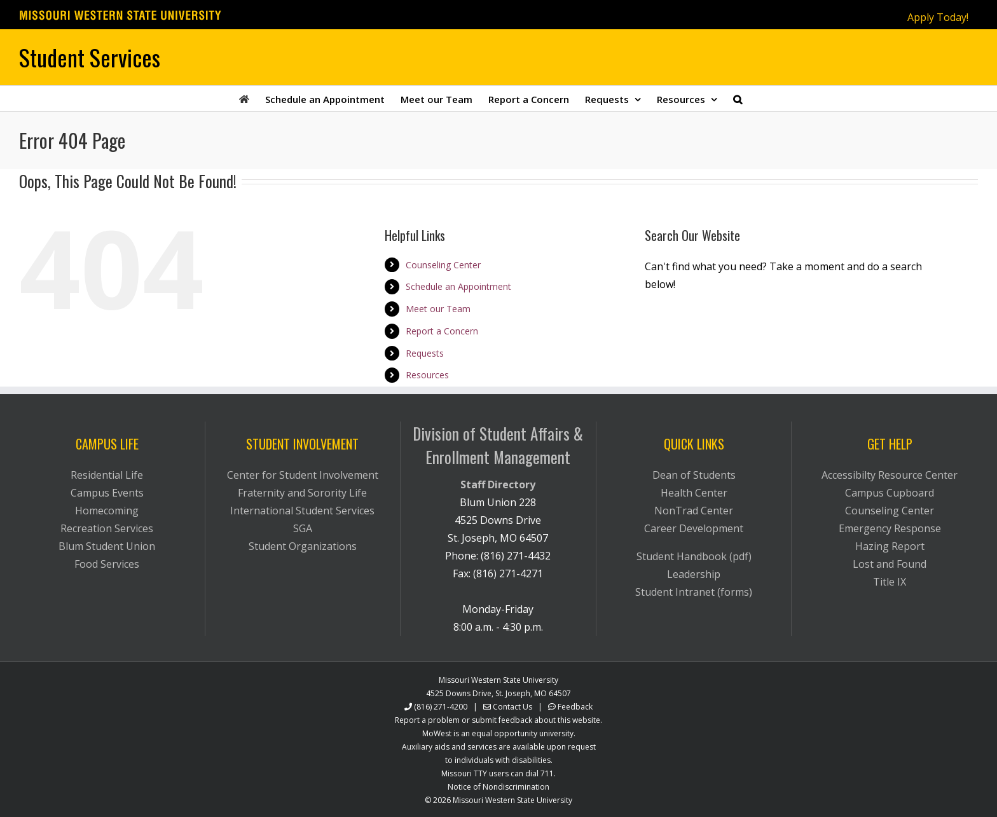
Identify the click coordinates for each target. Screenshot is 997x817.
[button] (737, 98)
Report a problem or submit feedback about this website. (498, 720)
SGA (302, 528)
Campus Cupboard (889, 493)
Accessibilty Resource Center (890, 475)
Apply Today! (937, 17)
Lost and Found (889, 564)
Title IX (889, 582)
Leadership (693, 574)
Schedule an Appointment (458, 286)
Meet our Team (438, 309)
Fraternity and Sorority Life (302, 493)
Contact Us (512, 706)
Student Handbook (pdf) (694, 556)
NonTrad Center (693, 511)
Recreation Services (106, 528)
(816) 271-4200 (440, 706)
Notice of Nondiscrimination (498, 786)
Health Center (694, 493)
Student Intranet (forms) (693, 592)
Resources (427, 375)
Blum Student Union (106, 546)
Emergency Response (890, 528)
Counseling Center (443, 265)
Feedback (575, 706)
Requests (425, 353)
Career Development (693, 528)
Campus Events (107, 493)
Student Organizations (303, 546)
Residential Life (107, 475)
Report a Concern (442, 331)
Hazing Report (890, 546)
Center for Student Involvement (302, 475)
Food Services (106, 564)
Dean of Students (694, 475)
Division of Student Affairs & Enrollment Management (498, 445)
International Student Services (302, 511)
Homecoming (107, 511)
